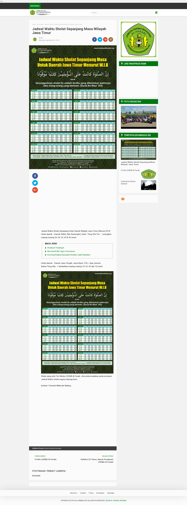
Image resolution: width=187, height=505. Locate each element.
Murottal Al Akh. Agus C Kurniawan (61, 251)
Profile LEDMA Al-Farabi (130, 170)
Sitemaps (110, 493)
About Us (73, 493)
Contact (83, 493)
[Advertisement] (77, 190)
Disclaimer (100, 493)
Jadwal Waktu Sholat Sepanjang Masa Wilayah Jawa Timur (138, 163)
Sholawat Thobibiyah (55, 248)
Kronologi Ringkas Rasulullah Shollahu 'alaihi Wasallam (68, 255)
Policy (91, 493)
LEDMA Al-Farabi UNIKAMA (115, 500)
